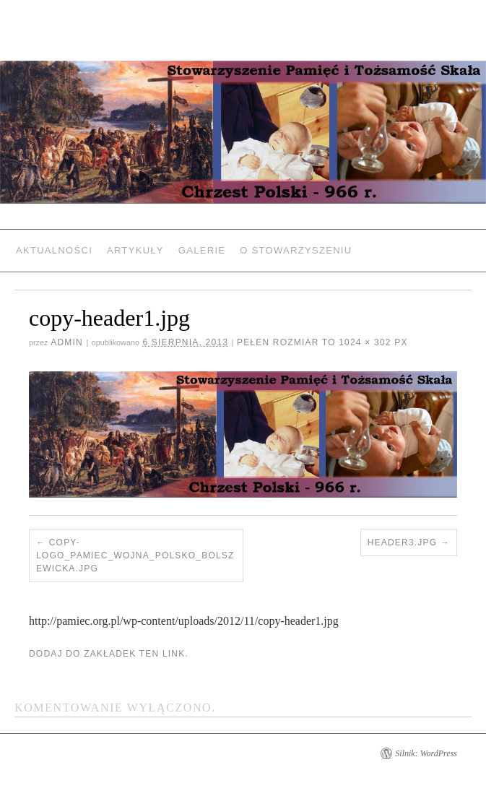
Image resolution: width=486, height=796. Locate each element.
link (173, 654)
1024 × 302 (365, 342)
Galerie (201, 250)
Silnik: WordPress (426, 753)
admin (67, 342)
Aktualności (54, 250)
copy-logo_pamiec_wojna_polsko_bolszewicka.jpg (135, 555)
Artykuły (135, 250)
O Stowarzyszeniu (296, 250)
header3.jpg (403, 542)
